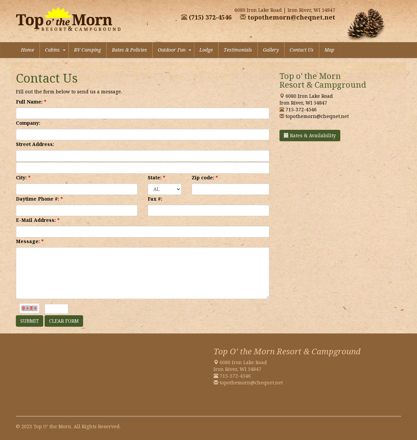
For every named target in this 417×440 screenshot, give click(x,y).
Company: (28, 123)
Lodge (206, 50)
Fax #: (155, 199)
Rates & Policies (129, 50)
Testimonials (238, 50)
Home (27, 50)
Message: (30, 241)
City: (23, 177)
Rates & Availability (310, 135)
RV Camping (87, 50)
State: (156, 177)
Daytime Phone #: (39, 199)
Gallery (271, 50)
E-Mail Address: (37, 220)
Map (329, 50)
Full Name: (31, 101)
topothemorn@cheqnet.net (286, 17)
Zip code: (205, 177)
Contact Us (302, 50)
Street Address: (35, 144)
